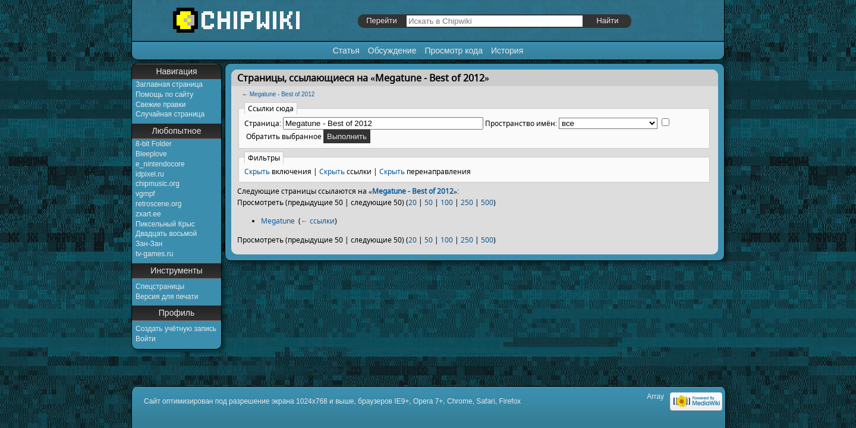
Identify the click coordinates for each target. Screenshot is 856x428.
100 (446, 202)
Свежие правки (160, 104)
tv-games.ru (154, 254)
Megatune (278, 221)
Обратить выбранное (284, 136)
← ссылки (318, 221)
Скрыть (257, 171)
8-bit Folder (154, 144)
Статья (346, 50)
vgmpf (145, 194)
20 (412, 202)
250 (467, 202)
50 (428, 202)
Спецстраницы (160, 286)
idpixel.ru (150, 174)
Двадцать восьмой (166, 233)
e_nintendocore (160, 164)
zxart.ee (148, 214)
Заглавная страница (169, 84)
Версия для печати (167, 296)
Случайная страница (170, 114)
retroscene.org (158, 204)
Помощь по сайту (164, 94)
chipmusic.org (158, 184)
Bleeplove (151, 154)
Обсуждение (392, 50)
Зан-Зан (149, 244)
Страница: (262, 123)
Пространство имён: (521, 123)
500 (487, 202)
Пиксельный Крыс (165, 224)
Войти (146, 339)
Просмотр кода (453, 50)
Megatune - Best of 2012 (282, 94)
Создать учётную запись (176, 329)
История (507, 50)
